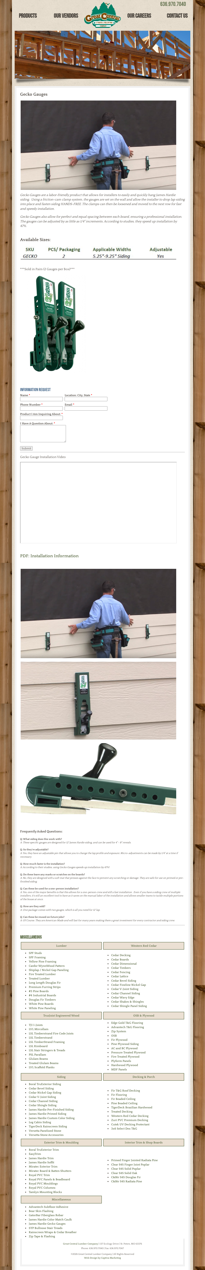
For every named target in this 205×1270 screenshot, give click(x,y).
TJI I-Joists (36, 1025)
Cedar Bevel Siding (123, 980)
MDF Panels (119, 1069)
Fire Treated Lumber (42, 974)
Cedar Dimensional (124, 963)
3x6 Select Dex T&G (124, 1128)
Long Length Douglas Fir (45, 982)
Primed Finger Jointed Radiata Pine (134, 1160)
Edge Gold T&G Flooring (127, 1022)
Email (69, 404)
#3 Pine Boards (39, 991)
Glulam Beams (38, 1058)
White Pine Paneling (42, 1008)
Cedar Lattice (119, 976)
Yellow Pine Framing (42, 961)
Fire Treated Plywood (125, 1056)
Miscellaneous (31, 937)
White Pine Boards (41, 1003)
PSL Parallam (37, 1054)
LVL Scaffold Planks (42, 1067)
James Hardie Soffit (41, 1162)
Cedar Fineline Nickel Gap (128, 984)
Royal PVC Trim (39, 1175)
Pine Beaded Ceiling (124, 1103)
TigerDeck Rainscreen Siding (48, 1126)
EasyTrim (35, 1154)
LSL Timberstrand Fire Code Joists (51, 1033)
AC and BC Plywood (124, 1048)
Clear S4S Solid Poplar (126, 1168)
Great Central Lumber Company (80, 1244)
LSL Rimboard (38, 1046)
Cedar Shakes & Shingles (127, 1001)
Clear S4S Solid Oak (124, 1173)
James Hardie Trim (41, 1158)
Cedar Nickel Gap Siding (45, 1092)
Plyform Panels (121, 1061)
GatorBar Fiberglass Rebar (46, 1215)
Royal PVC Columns (42, 1187)
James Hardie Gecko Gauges (47, 1223)
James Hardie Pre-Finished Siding (51, 1109)
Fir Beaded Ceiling (123, 1099)
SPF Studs (35, 953)
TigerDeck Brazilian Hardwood (131, 1107)
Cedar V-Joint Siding (124, 989)
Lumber (61, 945)
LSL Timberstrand (40, 1037)
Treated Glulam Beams (43, 1063)
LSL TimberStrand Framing (47, 1042)
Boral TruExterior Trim (44, 1149)
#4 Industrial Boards (42, 995)
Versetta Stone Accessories (46, 1135)
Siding (61, 1077)
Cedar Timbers (121, 967)
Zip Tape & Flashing (42, 1236)
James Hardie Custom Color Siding (52, 1118)
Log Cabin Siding (40, 1122)
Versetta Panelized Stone (45, 1130)
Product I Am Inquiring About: (41, 414)
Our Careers (139, 15)
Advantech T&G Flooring (127, 1027)
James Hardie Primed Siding (47, 1113)
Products (28, 15)
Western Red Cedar (144, 945)
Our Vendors (66, 15)
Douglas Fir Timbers (42, 999)
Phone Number (31, 404)
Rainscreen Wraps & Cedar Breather (53, 1232)
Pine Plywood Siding (125, 1044)
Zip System (118, 1031)
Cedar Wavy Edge (122, 997)
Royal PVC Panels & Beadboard (49, 1179)
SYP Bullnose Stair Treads (45, 1228)
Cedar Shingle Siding (43, 1105)
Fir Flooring (119, 1094)
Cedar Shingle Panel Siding (129, 1006)
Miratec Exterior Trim (43, 1166)
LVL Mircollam (38, 1029)
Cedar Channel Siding (125, 993)
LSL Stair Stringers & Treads (47, 1050)
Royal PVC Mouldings (43, 1183)
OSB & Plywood (143, 1015)
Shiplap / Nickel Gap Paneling (49, 970)
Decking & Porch (144, 1077)
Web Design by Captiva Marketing (102, 1258)
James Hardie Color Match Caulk (50, 1219)
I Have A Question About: (37, 423)
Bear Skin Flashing (41, 1211)
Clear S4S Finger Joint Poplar (130, 1164)
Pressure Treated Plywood (128, 1052)
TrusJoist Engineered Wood (61, 1015)
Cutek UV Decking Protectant (130, 1124)
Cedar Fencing (120, 972)
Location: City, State (78, 395)
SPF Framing (37, 957)
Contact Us (177, 15)
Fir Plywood (119, 1039)
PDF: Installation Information (49, 556)
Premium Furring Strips (45, 987)
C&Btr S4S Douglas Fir (126, 1177)
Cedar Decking (121, 955)
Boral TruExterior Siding (45, 1084)
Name (25, 395)
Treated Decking (122, 1111)
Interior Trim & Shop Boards (144, 1142)
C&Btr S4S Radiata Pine (126, 1181)
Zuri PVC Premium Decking (129, 1120)
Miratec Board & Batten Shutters (50, 1171)
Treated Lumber (39, 978)
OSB (114, 1035)
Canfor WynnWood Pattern (47, 966)
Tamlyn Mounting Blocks (45, 1192)
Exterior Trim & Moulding (61, 1142)
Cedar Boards (120, 959)
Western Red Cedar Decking (129, 1116)
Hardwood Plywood (124, 1065)
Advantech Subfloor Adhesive (48, 1207)
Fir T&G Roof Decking (125, 1090)
